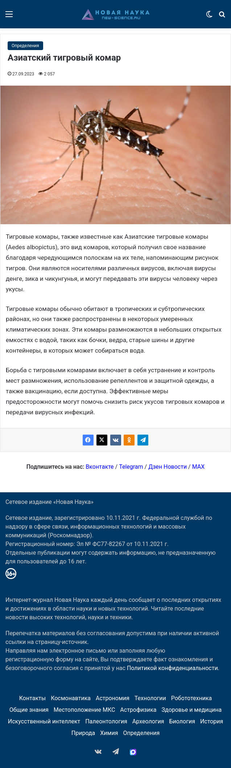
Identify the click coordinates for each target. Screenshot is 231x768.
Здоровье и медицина (191, 709)
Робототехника (191, 698)
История (211, 721)
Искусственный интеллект (44, 721)
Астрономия (112, 698)
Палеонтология (106, 721)
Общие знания (29, 709)
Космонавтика (71, 698)
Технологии (150, 698)
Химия (109, 733)
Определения (25, 45)
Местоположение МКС (84, 709)
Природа (83, 733)
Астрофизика (138, 709)
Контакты (32, 698)
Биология (182, 721)
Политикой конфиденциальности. (173, 668)
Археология (148, 721)
